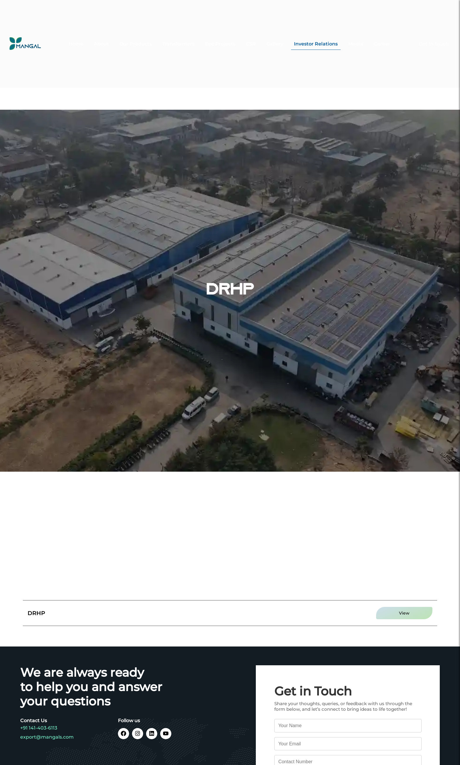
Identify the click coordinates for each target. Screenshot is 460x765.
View (404, 613)
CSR (251, 35)
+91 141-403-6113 (38, 728)
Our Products (135, 35)
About (101, 35)
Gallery (274, 35)
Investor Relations (316, 35)
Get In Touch (434, 35)
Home (76, 35)
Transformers (178, 35)
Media (355, 35)
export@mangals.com (47, 737)
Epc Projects (220, 35)
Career (382, 35)
